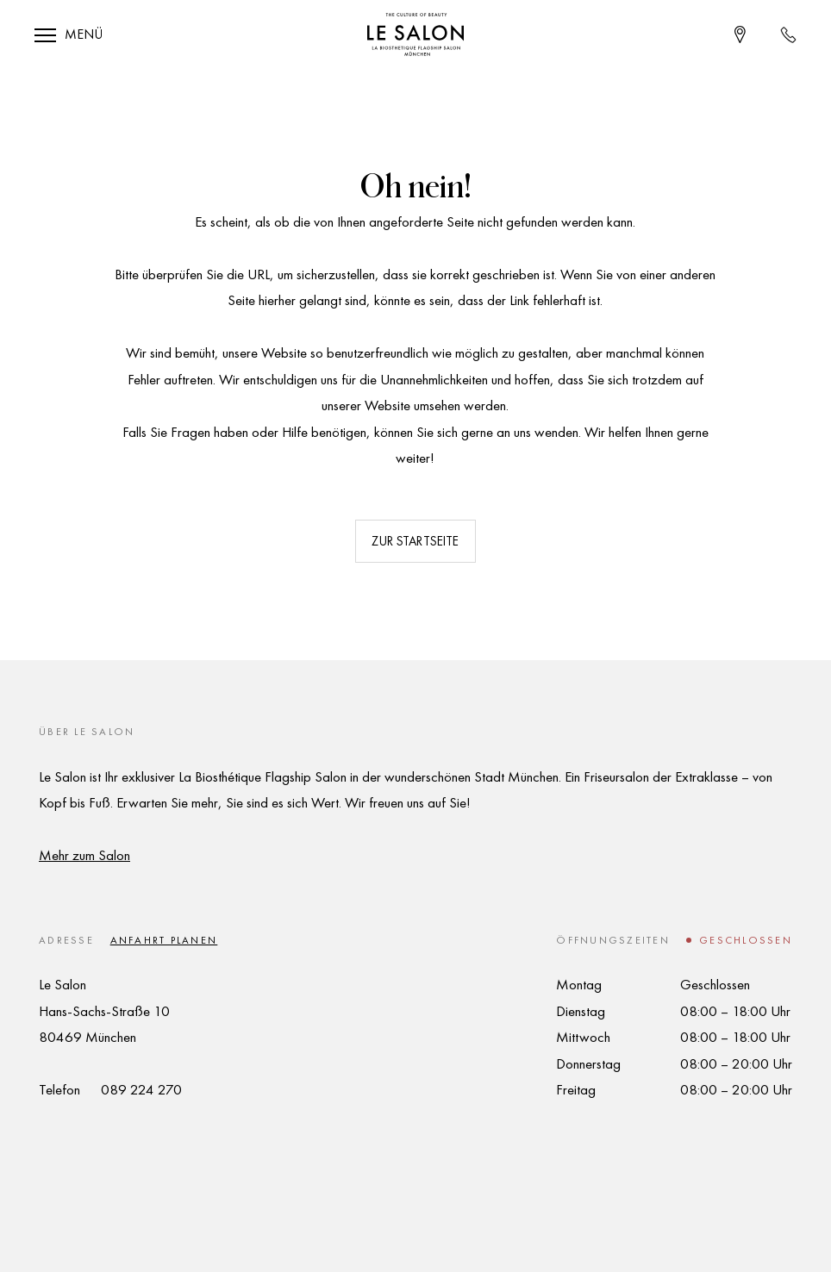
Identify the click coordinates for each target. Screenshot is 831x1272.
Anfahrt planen (164, 940)
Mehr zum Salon (84, 854)
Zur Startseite (415, 541)
